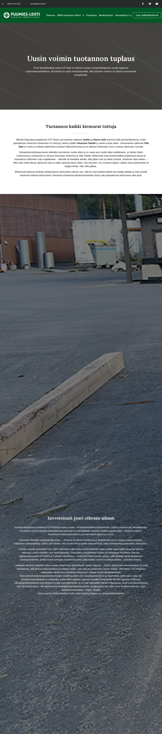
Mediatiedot (106, 15)
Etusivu (50, 15)
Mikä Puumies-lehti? (70, 15)
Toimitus (91, 15)
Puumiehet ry (123, 15)
